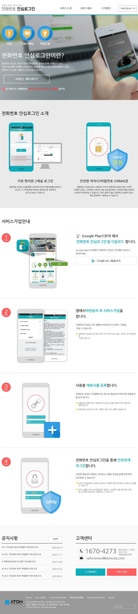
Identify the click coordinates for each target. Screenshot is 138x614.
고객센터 (106, 8)
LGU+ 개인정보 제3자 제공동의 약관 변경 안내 (22, 554)
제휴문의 (111, 598)
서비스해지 (86, 8)
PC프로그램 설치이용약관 (57, 598)
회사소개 (29, 598)
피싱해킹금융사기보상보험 (96, 598)
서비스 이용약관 (40, 598)
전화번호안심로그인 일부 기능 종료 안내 (20, 561)
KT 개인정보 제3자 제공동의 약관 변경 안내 (21, 547)
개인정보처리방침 (77, 597)
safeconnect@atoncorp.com (106, 558)
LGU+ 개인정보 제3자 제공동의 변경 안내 (20, 569)
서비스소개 (65, 8)
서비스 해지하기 (26, 79)
